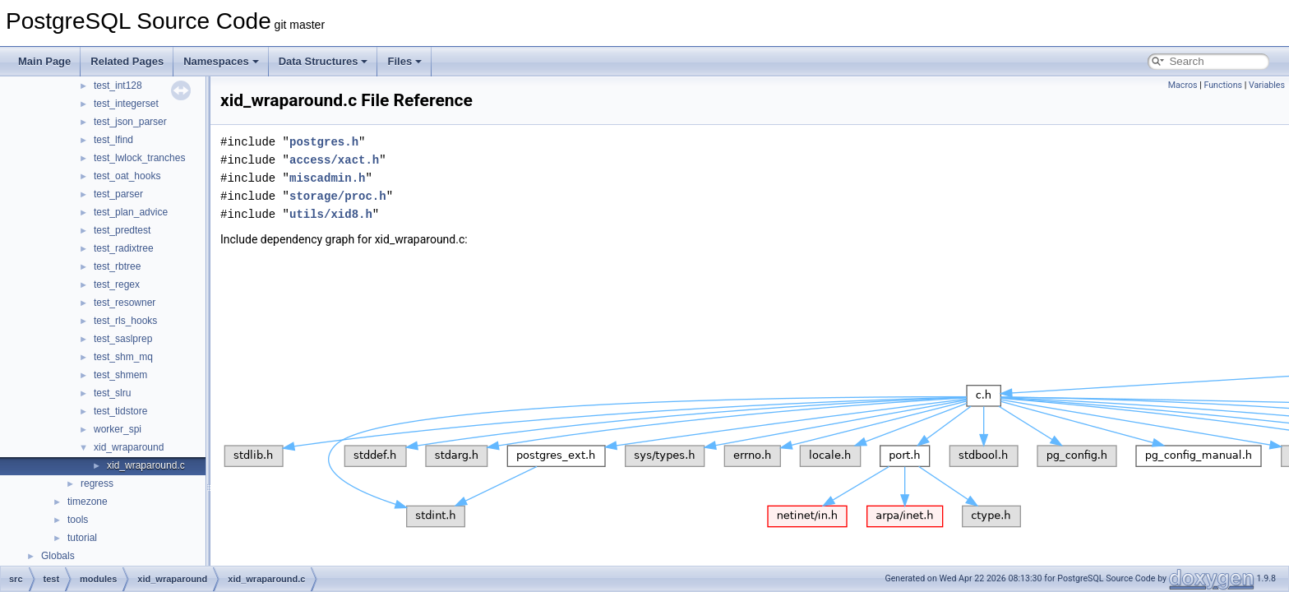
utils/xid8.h (330, 214)
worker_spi (117, 429)
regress (97, 483)
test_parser (118, 194)
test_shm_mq (123, 357)
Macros (1183, 85)
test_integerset (126, 103)
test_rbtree (117, 266)
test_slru (112, 393)
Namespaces (221, 61)
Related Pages (127, 61)
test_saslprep (123, 339)
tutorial (82, 537)
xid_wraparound (129, 447)
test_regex (117, 284)
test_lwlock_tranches (139, 158)
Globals (58, 556)
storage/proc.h (337, 196)
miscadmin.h (327, 178)
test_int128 (118, 85)
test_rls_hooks (125, 320)
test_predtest (122, 230)
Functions (1223, 85)
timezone (87, 501)
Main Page (44, 61)
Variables (1267, 85)
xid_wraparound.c (146, 465)
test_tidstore (120, 411)
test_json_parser (130, 121)
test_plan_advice (131, 212)
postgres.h (323, 142)
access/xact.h (334, 160)
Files (404, 61)
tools (77, 519)
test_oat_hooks (127, 176)
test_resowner (124, 302)
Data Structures (323, 61)
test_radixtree (124, 248)
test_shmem (120, 375)
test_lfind (113, 140)
